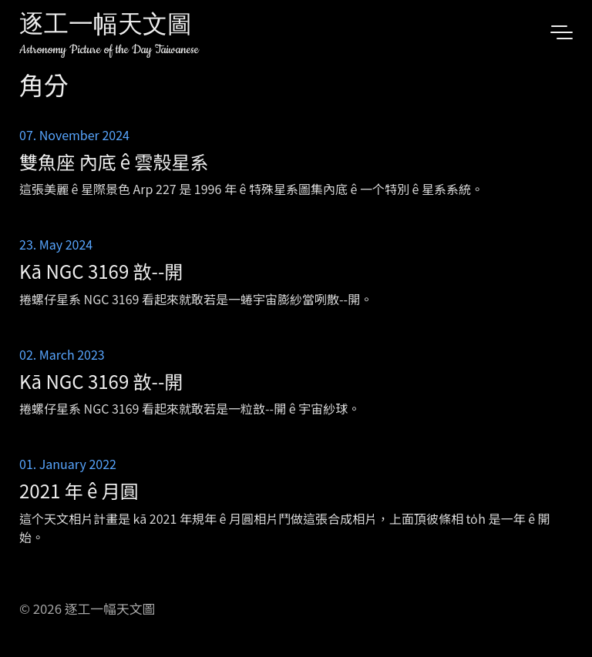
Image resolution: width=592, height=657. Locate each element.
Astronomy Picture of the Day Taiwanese (109, 50)
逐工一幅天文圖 (105, 26)
